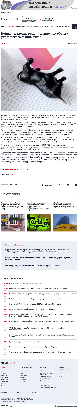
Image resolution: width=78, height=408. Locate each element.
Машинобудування (26, 371)
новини (11, 26)
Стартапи (4, 375)
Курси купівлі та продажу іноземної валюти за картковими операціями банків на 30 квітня (42, 322)
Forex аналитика (45, 385)
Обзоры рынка (44, 371)
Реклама (18, 392)
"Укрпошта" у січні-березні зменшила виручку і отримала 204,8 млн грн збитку (40, 352)
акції (52, 26)
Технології (4, 373)
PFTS (26, 169)
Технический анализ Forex (48, 387)
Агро (2, 383)
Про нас (33, 392)
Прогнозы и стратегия (47, 381)
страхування (60, 26)
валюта (36, 26)
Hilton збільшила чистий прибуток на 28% (40, 284)
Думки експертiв (20, 26)
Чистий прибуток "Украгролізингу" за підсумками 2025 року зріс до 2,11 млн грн (29, 19)
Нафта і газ (4, 379)
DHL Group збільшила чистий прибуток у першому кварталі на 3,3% (40, 299)
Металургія (4, 381)
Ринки (3, 43)
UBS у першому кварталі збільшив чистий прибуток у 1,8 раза (32, 266)
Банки (3, 386)
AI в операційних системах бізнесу (47, 19)
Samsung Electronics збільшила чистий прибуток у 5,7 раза (40, 309)
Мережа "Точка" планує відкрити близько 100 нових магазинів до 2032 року (40, 289)
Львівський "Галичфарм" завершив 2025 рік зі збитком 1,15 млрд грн (40, 304)
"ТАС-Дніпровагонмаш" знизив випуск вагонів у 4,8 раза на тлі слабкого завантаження (40, 329)
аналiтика (43, 367)
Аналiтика (30, 26)
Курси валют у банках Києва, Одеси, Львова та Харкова (40, 342)
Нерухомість (24, 375)
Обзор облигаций (45, 378)
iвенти (67, 26)
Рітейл (22, 377)
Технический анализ (46, 383)
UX (21, 169)
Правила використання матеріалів (66, 406)
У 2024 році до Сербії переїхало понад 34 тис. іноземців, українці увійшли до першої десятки (39, 259)
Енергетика (4, 377)
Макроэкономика (45, 376)
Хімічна (22, 381)
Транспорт (23, 373)
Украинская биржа (11, 169)
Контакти (4, 392)
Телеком (23, 379)
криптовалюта (45, 26)
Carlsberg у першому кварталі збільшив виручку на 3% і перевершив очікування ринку (43, 294)
